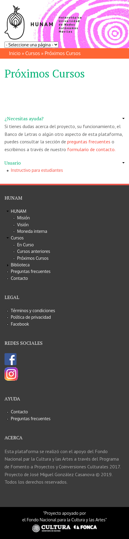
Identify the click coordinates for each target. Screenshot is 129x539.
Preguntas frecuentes (30, 271)
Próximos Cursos (33, 258)
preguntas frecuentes (88, 142)
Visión (22, 224)
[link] (64, 119)
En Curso (25, 244)
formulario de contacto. (91, 149)
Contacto (19, 278)
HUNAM (18, 211)
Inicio (14, 53)
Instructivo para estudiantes (37, 170)
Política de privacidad (31, 317)
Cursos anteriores (33, 251)
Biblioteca (20, 264)
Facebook (20, 324)
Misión (23, 217)
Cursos (32, 53)
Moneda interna (32, 231)
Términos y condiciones (33, 310)
